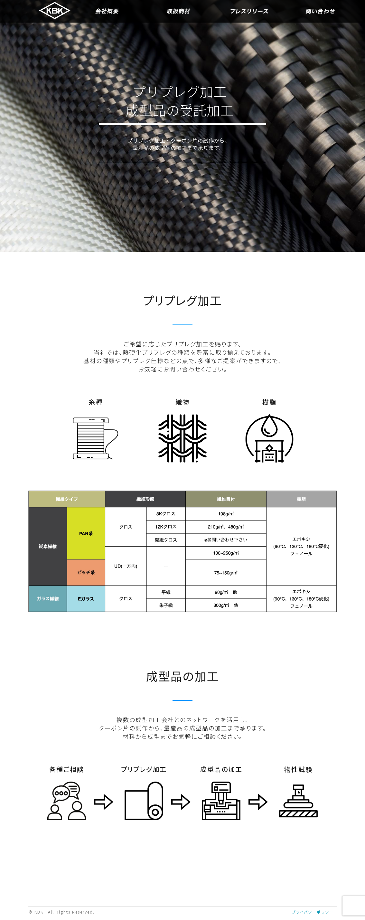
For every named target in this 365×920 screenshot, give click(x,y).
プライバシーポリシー (313, 912)
